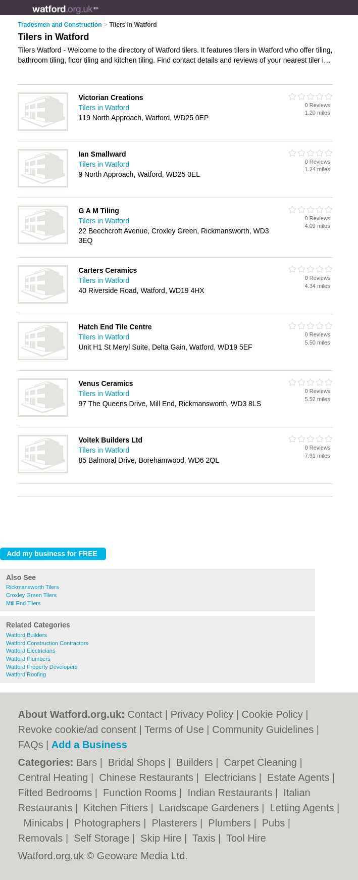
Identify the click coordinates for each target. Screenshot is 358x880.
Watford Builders (26, 635)
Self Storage (103, 838)
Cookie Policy (271, 714)
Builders (196, 762)
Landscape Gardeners (210, 807)
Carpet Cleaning (261, 762)
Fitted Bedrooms (56, 792)
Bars (88, 762)
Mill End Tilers (23, 603)
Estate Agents (299, 777)
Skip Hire (162, 838)
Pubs (275, 822)
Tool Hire (246, 838)
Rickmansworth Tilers (32, 587)
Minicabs (45, 822)
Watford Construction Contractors (47, 643)
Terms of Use (174, 729)
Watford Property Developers (41, 667)
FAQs (30, 744)
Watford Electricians (30, 651)
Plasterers (175, 822)
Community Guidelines (263, 729)
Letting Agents (303, 807)
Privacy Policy (202, 714)
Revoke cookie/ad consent (77, 729)
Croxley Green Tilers (31, 595)
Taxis (205, 838)
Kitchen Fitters (116, 807)
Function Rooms (141, 792)
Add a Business (89, 744)
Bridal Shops (138, 762)
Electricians (231, 777)
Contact (144, 714)
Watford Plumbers (28, 659)
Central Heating (54, 777)
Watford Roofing (26, 674)
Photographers (108, 822)
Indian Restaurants (231, 792)
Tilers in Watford (103, 108)
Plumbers (230, 822)
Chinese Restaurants (147, 777)
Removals (41, 838)
